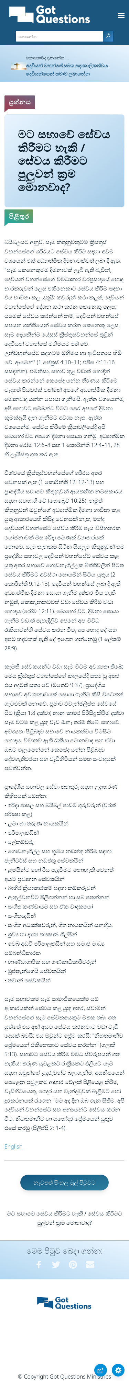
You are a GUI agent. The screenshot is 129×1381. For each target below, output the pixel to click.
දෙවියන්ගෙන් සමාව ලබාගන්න (58, 73)
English (13, 1146)
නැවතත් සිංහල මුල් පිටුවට (64, 1182)
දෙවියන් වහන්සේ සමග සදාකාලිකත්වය (67, 65)
